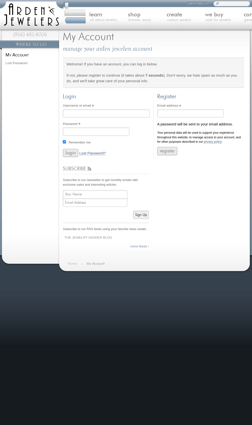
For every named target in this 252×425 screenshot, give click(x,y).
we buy (194, 17)
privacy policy (213, 141)
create (157, 17)
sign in (186, 3)
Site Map (78, 346)
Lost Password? (92, 153)
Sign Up (141, 215)
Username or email (85, 106)
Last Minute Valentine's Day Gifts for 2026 (181, 287)
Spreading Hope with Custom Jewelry (177, 312)
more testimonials (30, 299)
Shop (75, 299)
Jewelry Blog (81, 323)
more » (185, 304)
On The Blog (151, 277)
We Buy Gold (82, 311)
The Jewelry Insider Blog (88, 237)
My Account (17, 54)
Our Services (82, 329)
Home (76, 287)
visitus (125, 379)
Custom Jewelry (84, 305)
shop (120, 17)
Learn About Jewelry (88, 293)
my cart (199, 3)
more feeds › (139, 246)
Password (78, 124)
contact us (231, 17)
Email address (175, 106)
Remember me (79, 142)
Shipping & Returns (87, 335)
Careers (77, 341)
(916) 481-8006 (30, 35)
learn (84, 17)
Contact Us (80, 317)
